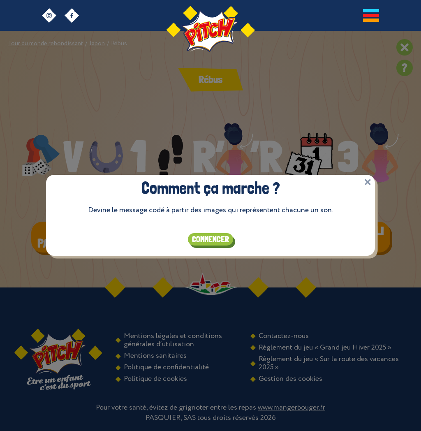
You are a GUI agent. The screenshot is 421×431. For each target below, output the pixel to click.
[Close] (368, 180)
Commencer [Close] (210, 237)
